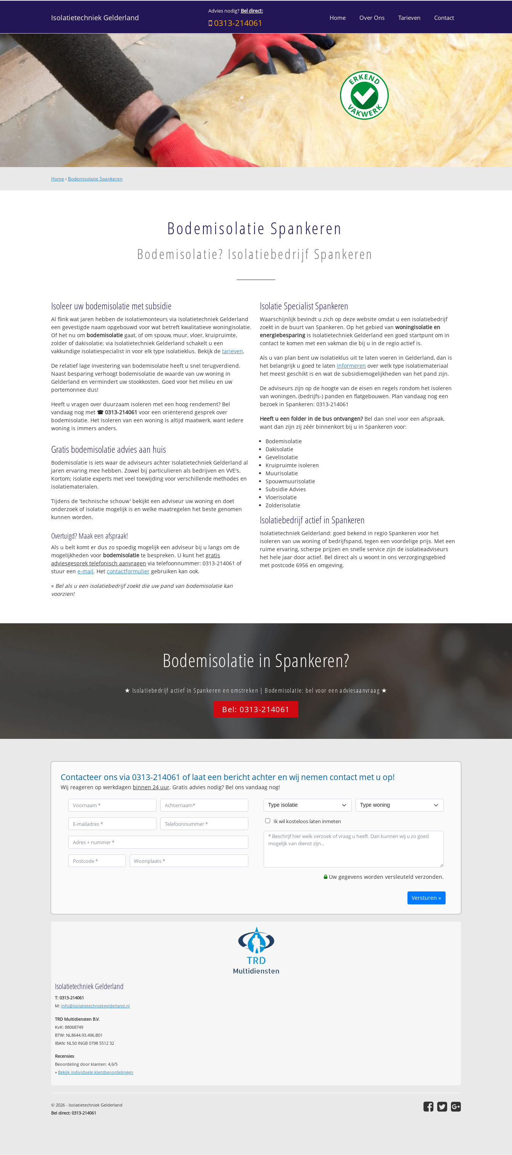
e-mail (85, 571)
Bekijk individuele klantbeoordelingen (95, 1072)
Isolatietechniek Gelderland (95, 17)
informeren (351, 365)
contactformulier (128, 571)
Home (57, 178)
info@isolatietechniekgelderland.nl (95, 1006)
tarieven (232, 351)
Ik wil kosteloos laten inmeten (307, 821)
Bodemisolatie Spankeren (95, 178)
